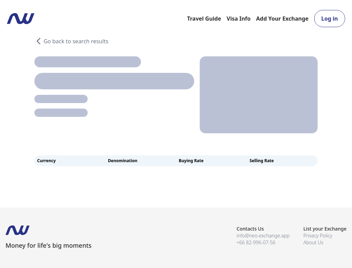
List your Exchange (324, 228)
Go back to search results (71, 41)
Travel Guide (204, 18)
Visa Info (239, 18)
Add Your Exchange (282, 18)
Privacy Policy (317, 235)
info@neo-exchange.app (262, 235)
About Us (313, 242)
